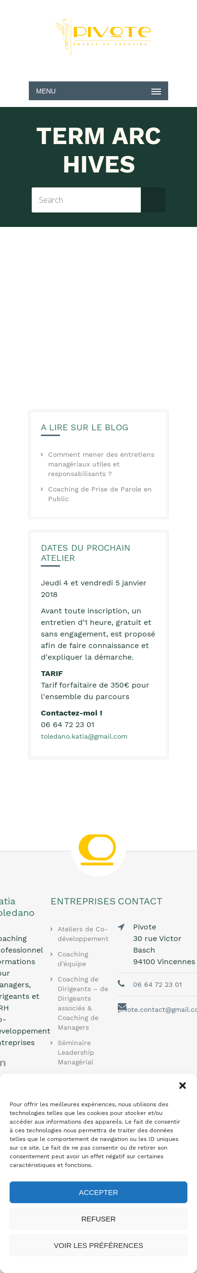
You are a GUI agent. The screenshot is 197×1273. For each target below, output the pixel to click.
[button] (182, 1085)
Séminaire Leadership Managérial (76, 1052)
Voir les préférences (98, 1245)
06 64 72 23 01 (157, 984)
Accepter (98, 1192)
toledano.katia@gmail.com (84, 736)
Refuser (98, 1219)
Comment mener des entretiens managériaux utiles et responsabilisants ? (101, 464)
